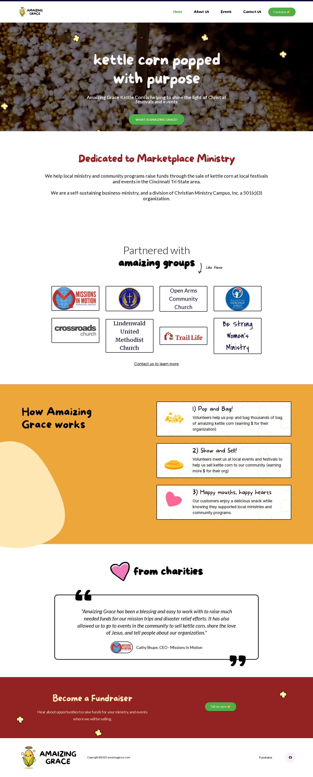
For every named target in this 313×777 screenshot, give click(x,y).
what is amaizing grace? (156, 119)
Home (177, 12)
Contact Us (252, 12)
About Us (201, 12)
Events (226, 12)
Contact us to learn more (156, 364)
